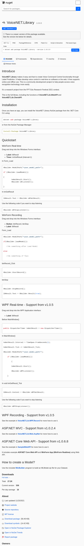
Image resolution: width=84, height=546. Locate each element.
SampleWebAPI (24, 447)
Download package (12, 519)
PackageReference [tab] (25, 43)
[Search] (78, 9)
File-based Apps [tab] (71, 43)
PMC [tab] (14, 43)
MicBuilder (20, 468)
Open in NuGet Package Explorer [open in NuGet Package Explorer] (18, 528)
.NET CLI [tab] (6, 43)
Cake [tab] (5, 46)
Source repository (12, 510)
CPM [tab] (36, 43)
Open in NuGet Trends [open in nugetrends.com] (14, 532)
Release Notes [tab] (10, 64)
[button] (75, 50)
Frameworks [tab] (21, 59)
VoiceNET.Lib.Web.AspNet (29, 434)
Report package (11, 537)
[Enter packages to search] (39, 9)
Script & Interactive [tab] (57, 43)
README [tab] (8, 59)
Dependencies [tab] (36, 59)
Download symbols (12, 523)
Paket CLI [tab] (44, 43)
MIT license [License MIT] (9, 514)
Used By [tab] (50, 59)
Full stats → (6, 477)
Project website (11, 505)
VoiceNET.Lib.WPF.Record (29, 421)
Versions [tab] (62, 59)
